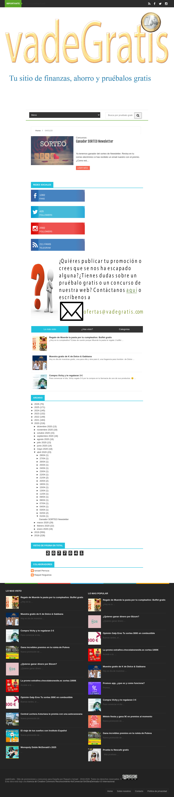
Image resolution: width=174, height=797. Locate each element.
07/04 (43, 503)
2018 (37, 535)
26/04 (43, 461)
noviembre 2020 (45, 429)
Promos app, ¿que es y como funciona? (124, 683)
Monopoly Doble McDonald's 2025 (38, 747)
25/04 (43, 465)
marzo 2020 (43, 522)
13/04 (43, 490)
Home (38, 130)
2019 (37, 532)
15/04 (43, 487)
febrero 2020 (43, 525)
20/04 (43, 481)
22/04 (43, 474)
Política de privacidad (157, 791)
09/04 (43, 497)
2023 (37, 413)
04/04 (43, 506)
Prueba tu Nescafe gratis (116, 750)
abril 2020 (42, 452)
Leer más (82, 168)
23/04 (43, 471)
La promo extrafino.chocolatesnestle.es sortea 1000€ (48, 680)
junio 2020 (42, 445)
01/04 (43, 516)
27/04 (43, 458)
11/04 (43, 494)
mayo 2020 (43, 449)
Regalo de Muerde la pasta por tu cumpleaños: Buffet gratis (52, 597)
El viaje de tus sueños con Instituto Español (44, 730)
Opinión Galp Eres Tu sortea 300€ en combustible (47, 697)
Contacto (139, 791)
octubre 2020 (44, 433)
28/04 (43, 455)
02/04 (43, 513)
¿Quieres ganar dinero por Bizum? (39, 664)
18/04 (43, 484)
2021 (37, 420)
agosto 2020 (43, 439)
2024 (37, 410)
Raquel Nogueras (42, 575)
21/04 (43, 477)
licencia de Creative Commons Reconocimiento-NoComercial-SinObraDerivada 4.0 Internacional (71, 781)
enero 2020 (43, 529)
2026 (37, 404)
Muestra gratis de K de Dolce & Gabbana (42, 614)
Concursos (81, 137)
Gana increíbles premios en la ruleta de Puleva (45, 647)
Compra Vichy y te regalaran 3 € (37, 630)
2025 (37, 407)
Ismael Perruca (41, 570)
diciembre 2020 (45, 426)
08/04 (43, 500)
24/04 (43, 468)
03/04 (43, 509)
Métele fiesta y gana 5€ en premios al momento (127, 716)
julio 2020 (42, 442)
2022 (37, 417)
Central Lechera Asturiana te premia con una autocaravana (51, 714)
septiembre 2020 (45, 436)
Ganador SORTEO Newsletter (94, 141)
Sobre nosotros (124, 791)
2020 (37, 423)
